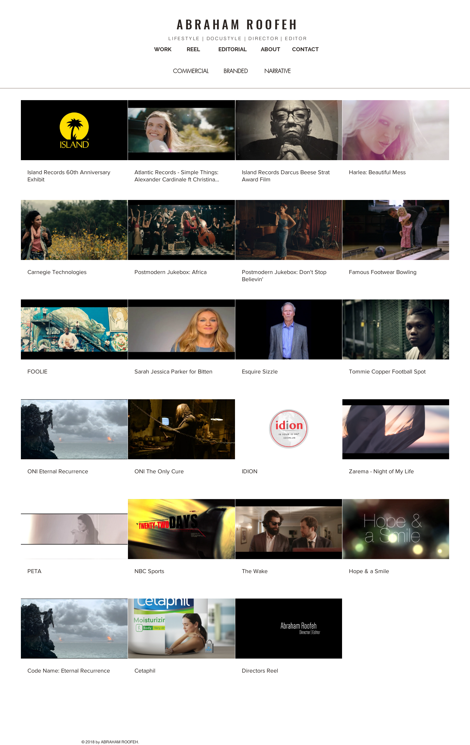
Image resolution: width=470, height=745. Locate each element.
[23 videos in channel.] (235, 391)
